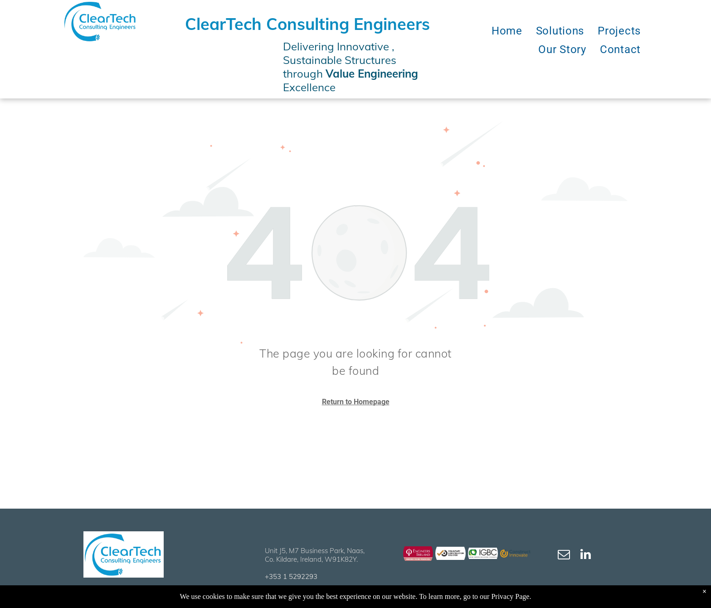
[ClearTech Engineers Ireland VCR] (450, 553)
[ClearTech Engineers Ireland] (418, 553)
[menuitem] (507, 30)
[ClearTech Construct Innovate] (515, 553)
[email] (564, 555)
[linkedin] (586, 555)
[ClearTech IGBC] (483, 553)
